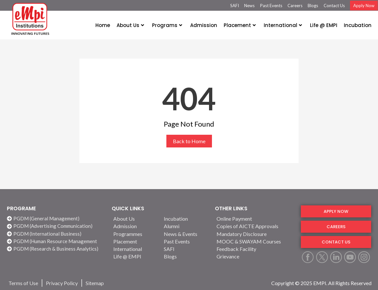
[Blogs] (185, 256)
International (283, 25)
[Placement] (135, 241)
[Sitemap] (94, 283)
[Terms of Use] (23, 283)
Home (102, 25)
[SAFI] (185, 249)
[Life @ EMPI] (135, 256)
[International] (135, 249)
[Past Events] (185, 241)
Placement (240, 25)
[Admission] (135, 226)
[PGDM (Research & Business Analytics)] (56, 249)
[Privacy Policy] (61, 283)
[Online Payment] (254, 218)
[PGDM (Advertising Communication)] (56, 226)
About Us (130, 25)
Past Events (271, 5)
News (249, 5)
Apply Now (363, 5)
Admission (203, 25)
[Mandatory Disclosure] (254, 234)
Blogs (313, 5)
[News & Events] (185, 234)
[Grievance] (254, 256)
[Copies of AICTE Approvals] (254, 226)
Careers (294, 5)
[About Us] (135, 218)
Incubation (357, 25)
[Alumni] (185, 226)
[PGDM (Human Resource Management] (56, 241)
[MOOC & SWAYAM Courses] (254, 241)
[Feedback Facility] (254, 249)
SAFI (234, 5)
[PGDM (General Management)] (56, 218)
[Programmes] (135, 234)
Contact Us (334, 5)
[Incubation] (185, 218)
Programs (167, 25)
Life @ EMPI (323, 25)
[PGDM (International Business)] (56, 234)
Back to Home (189, 141)
